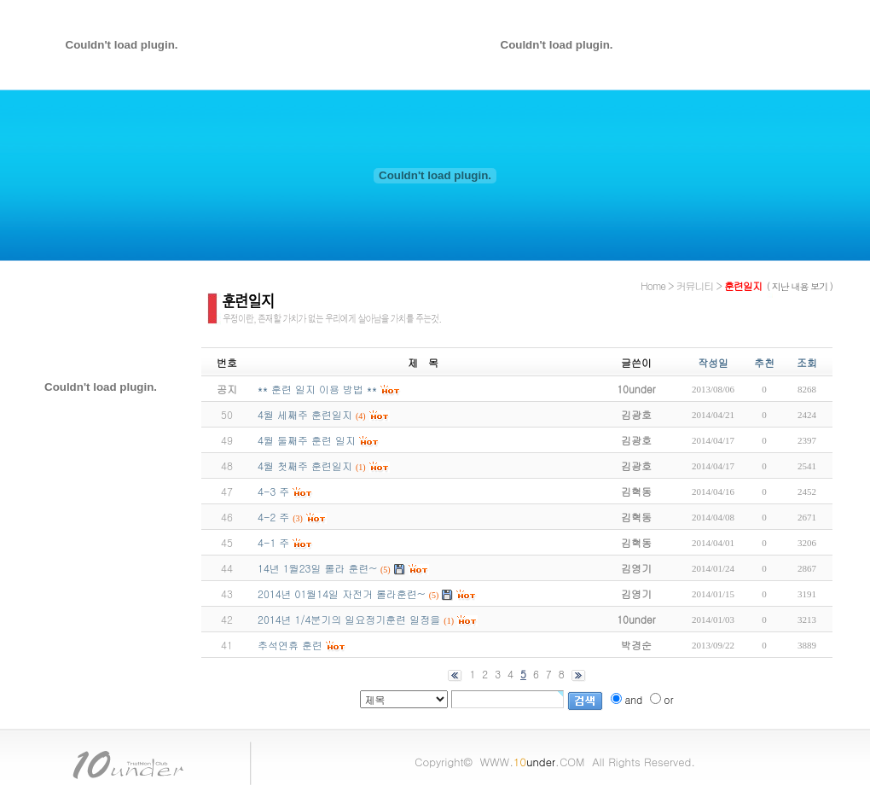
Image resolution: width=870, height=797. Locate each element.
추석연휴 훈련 (290, 644)
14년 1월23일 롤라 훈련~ (317, 568)
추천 (764, 362)
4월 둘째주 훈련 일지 (307, 440)
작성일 (713, 362)
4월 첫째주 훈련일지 (305, 465)
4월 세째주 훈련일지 (305, 414)
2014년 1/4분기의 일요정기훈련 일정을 (349, 619)
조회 (807, 362)
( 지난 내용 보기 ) (799, 286)
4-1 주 (273, 542)
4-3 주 (273, 491)
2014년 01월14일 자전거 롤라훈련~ (342, 593)
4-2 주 (273, 516)
